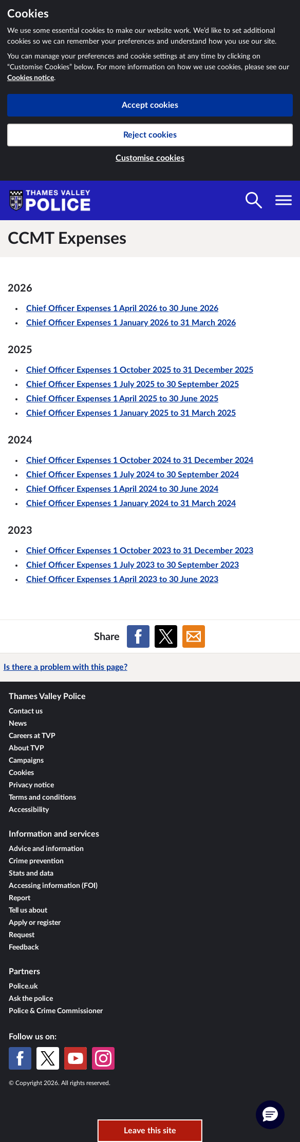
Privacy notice (31, 785)
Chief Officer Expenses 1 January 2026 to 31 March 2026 (131, 323)
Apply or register (35, 922)
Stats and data (31, 873)
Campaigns (26, 760)
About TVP (26, 748)
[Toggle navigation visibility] (283, 200)
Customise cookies (150, 158)
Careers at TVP (32, 736)
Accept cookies (150, 105)
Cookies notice (30, 78)
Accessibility (29, 810)
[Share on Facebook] (138, 636)
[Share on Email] (193, 636)
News (18, 723)
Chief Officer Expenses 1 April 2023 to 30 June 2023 (122, 579)
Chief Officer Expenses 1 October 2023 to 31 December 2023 (139, 551)
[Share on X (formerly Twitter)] (166, 636)
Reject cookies (150, 135)
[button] (270, 1114)
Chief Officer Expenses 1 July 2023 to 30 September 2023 (132, 565)
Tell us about (28, 910)
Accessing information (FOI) (53, 885)
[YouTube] (75, 1058)
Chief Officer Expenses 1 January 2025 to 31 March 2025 (131, 413)
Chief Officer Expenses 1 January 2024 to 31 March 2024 (131, 503)
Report (19, 898)
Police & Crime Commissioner (56, 1011)
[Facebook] (20, 1058)
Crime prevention (36, 861)
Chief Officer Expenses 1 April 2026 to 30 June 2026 (122, 308)
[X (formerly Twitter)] (47, 1058)
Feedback (24, 947)
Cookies (21, 773)
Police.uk (23, 986)
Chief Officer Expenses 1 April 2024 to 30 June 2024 (122, 489)
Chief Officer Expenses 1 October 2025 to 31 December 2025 (139, 370)
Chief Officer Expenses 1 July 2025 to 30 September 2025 (132, 384)
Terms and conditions (42, 797)
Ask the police (31, 998)
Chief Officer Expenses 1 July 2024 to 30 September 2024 (132, 475)
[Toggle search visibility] (253, 200)
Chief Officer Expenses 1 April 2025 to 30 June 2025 (122, 399)
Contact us (26, 711)
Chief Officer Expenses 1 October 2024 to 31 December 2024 (139, 460)
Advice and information (46, 849)
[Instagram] (103, 1058)
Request (21, 935)
